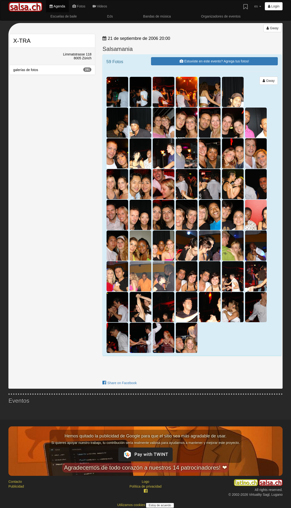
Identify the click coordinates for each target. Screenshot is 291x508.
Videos (100, 6)
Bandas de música (157, 16)
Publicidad (16, 486)
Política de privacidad (145, 486)
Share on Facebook (119, 383)
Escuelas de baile (64, 16)
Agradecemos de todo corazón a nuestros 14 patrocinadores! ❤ (145, 467)
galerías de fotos (52, 69)
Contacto (15, 482)
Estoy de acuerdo (160, 505)
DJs (110, 16)
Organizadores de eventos (220, 16)
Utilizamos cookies (131, 505)
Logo (145, 482)
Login (273, 6)
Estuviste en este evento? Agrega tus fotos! (214, 61)
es (257, 6)
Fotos (78, 6)
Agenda (57, 6)
